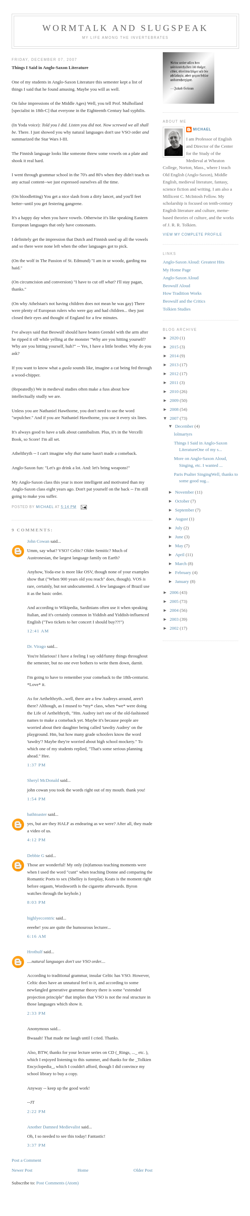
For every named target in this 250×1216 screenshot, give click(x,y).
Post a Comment (26, 1160)
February (183, 572)
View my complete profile (192, 234)
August (182, 518)
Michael (202, 129)
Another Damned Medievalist (53, 1126)
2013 (175, 364)
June (179, 536)
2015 (175, 346)
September (185, 510)
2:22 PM (36, 1111)
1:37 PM (36, 764)
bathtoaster (37, 814)
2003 (175, 619)
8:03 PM (36, 902)
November (185, 492)
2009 (175, 400)
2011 (175, 382)
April (180, 554)
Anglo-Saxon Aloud (180, 277)
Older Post (143, 1170)
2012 (175, 373)
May (179, 545)
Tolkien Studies (177, 309)
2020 (175, 337)
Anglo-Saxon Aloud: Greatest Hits (193, 261)
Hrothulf (35, 951)
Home (83, 1170)
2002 (175, 628)
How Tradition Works (182, 293)
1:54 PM (36, 798)
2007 (175, 418)
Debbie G (35, 855)
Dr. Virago (36, 646)
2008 (175, 409)
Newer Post (22, 1170)
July (179, 527)
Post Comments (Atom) (57, 1182)
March (181, 563)
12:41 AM (38, 630)
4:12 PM (36, 839)
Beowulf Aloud (176, 285)
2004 (175, 610)
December (185, 426)
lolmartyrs (183, 434)
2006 (175, 592)
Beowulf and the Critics (184, 301)
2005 (175, 601)
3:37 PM (36, 1145)
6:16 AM (36, 936)
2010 (175, 391)
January (182, 581)
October (183, 501)
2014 (175, 355)
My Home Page (177, 269)
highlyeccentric (41, 918)
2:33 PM (36, 1013)
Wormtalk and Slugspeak (125, 28)
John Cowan (38, 541)
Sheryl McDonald (43, 780)
